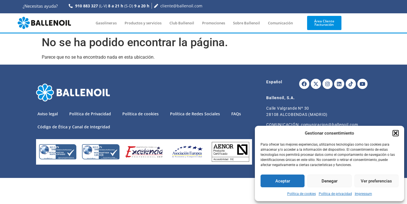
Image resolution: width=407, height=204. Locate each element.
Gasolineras (106, 23)
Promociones (213, 23)
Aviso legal (47, 113)
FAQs (236, 113)
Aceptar (282, 181)
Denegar (329, 181)
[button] (395, 133)
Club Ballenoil (181, 23)
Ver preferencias (376, 181)
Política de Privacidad (90, 113)
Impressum (363, 194)
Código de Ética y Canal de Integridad (73, 126)
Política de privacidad (335, 194)
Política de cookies (301, 194)
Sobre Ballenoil (246, 23)
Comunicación (280, 23)
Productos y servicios (143, 23)
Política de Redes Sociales (195, 113)
